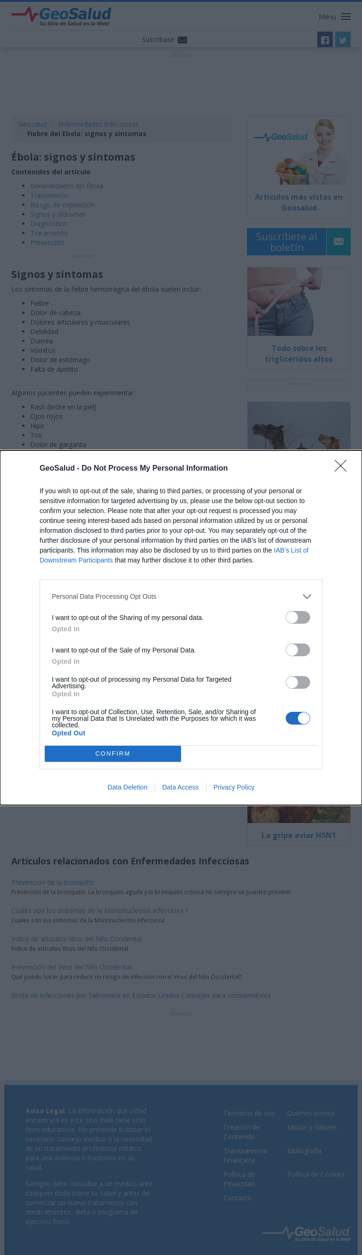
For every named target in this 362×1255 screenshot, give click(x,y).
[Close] (344, 469)
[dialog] (181, 627)
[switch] (298, 617)
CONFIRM (113, 753)
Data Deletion (127, 787)
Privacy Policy (234, 787)
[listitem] (181, 597)
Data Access (180, 787)
